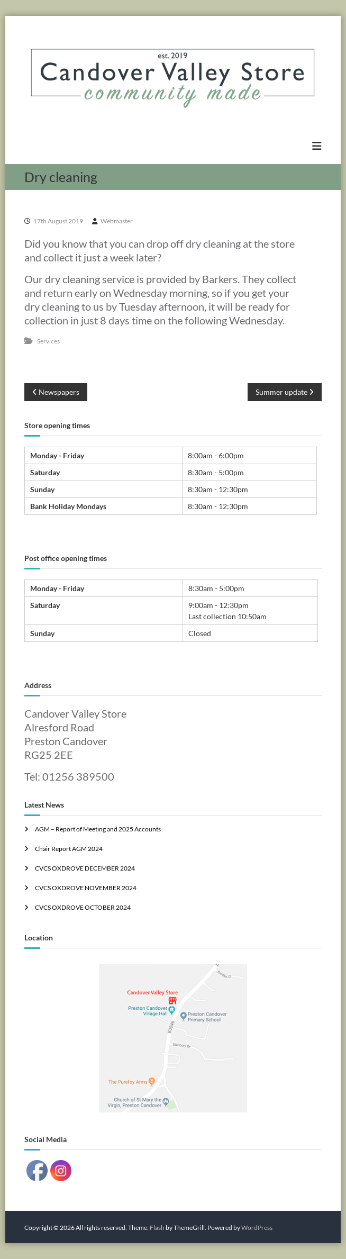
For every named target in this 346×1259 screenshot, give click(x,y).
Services (48, 341)
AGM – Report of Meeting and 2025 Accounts (98, 829)
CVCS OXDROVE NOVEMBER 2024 (85, 888)
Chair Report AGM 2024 (69, 849)
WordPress (256, 1227)
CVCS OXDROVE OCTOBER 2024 (83, 907)
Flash (157, 1227)
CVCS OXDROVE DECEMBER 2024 (85, 868)
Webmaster (117, 221)
